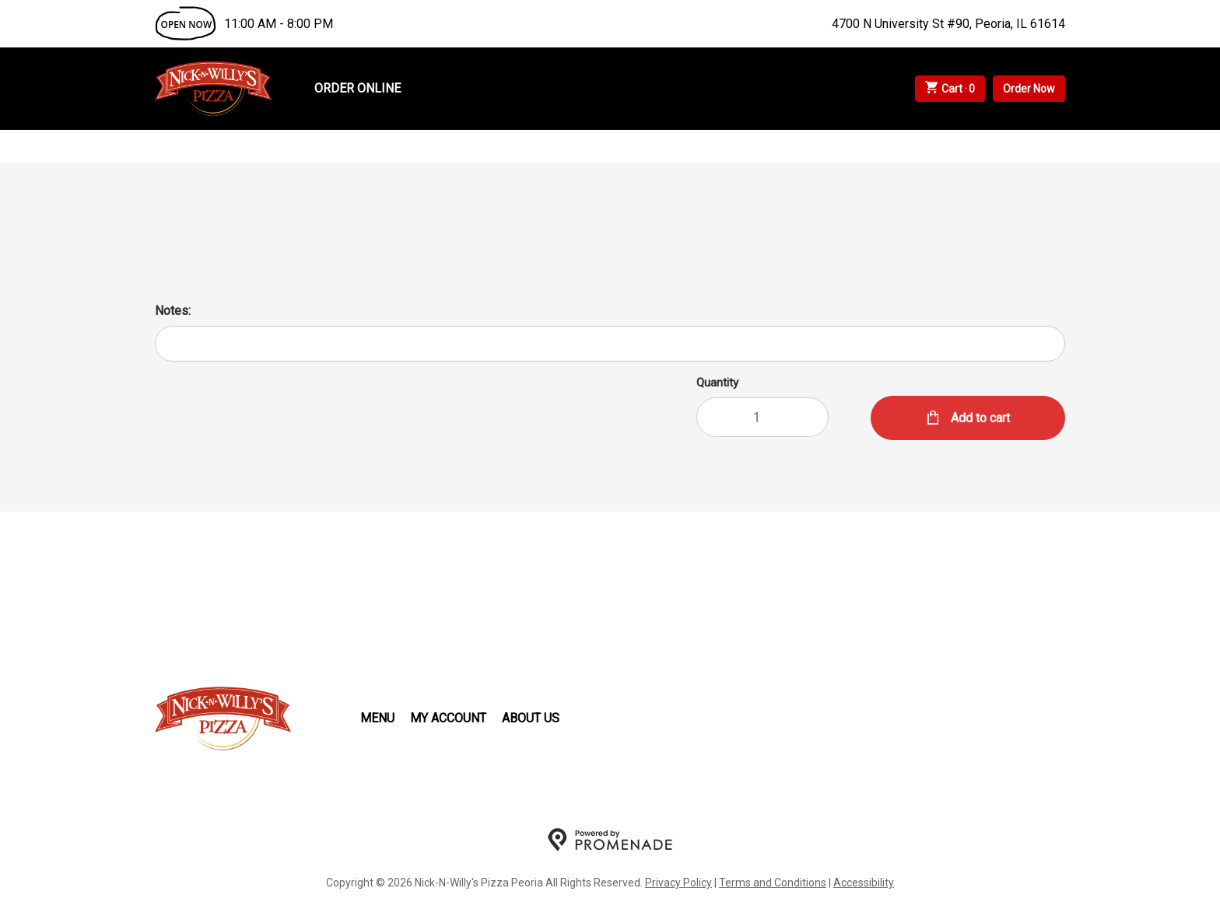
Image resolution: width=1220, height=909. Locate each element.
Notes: (173, 310)
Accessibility (863, 882)
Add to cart (979, 418)
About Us (530, 718)
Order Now (1029, 88)
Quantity (717, 383)
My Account (448, 718)
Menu (377, 718)
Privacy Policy (678, 882)
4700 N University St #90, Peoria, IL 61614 (948, 23)
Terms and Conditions (772, 882)
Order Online (357, 88)
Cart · (950, 88)
